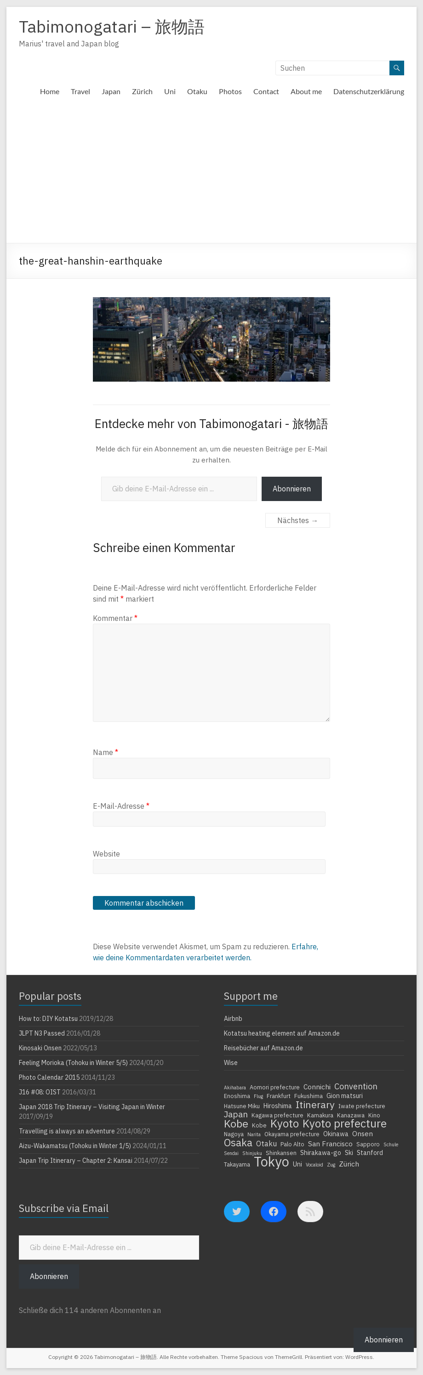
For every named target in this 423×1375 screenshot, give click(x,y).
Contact (266, 91)
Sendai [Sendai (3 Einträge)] (231, 1153)
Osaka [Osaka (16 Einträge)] (238, 1142)
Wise (231, 1063)
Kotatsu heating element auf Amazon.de (282, 1033)
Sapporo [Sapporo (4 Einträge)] (368, 1144)
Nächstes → (297, 520)
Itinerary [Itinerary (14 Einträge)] (315, 1104)
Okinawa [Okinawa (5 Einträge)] (336, 1134)
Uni (170, 91)
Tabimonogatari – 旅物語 (112, 26)
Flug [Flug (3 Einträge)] (258, 1096)
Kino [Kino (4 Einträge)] (374, 1115)
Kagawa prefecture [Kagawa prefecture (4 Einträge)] (277, 1115)
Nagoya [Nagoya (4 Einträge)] (234, 1134)
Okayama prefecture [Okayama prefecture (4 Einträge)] (292, 1134)
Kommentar (115, 618)
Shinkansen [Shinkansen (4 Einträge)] (281, 1152)
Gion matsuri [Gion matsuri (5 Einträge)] (344, 1096)
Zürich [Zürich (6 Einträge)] (349, 1164)
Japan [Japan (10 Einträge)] (236, 1114)
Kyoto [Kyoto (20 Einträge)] (284, 1123)
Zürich (142, 91)
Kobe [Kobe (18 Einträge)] (236, 1123)
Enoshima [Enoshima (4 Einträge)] (237, 1095)
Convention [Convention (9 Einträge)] (355, 1086)
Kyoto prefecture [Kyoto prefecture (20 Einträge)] (345, 1123)
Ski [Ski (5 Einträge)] (349, 1153)
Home (49, 91)
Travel (80, 91)
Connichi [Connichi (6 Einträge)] (317, 1086)
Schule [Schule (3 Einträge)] (390, 1144)
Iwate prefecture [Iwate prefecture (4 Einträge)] (361, 1106)
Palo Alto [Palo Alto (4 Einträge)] (292, 1144)
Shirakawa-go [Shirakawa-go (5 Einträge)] (320, 1153)
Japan (111, 91)
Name (105, 752)
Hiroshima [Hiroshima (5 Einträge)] (277, 1106)
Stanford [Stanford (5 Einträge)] (370, 1153)
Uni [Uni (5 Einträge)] (297, 1164)
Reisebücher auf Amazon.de (263, 1048)
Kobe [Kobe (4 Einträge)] (259, 1125)
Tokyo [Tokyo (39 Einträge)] (271, 1161)
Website (106, 853)
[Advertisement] (212, 174)
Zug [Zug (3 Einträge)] (331, 1164)
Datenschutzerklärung (368, 91)
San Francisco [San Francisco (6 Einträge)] (330, 1143)
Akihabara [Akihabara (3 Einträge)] (235, 1087)
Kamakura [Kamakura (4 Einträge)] (320, 1115)
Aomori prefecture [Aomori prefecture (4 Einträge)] (275, 1087)
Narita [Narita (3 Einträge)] (254, 1134)
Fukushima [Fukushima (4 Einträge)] (308, 1095)
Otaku (197, 91)
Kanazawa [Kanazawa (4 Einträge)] (351, 1115)
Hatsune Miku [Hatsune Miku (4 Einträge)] (242, 1106)
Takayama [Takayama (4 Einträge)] (237, 1164)
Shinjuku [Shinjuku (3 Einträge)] (252, 1153)
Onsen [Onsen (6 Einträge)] (362, 1133)
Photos (230, 91)
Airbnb (233, 1018)
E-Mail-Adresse (121, 806)
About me (306, 91)
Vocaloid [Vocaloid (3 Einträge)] (314, 1164)
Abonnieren (292, 488)
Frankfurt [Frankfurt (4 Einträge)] (279, 1095)
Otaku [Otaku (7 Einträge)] (266, 1143)
